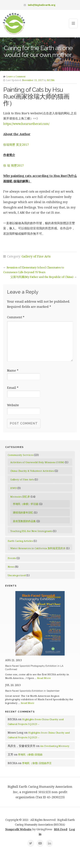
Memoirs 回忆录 (20, 496)
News (11, 566)
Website (13, 405)
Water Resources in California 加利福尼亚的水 (37, 548)
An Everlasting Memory (54, 746)
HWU (13, 488)
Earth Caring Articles (20, 540)
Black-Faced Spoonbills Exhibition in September (32, 690)
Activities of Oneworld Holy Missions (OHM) (37, 462)
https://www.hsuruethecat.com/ (26, 124)
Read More (44, 678)
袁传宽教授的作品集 (24, 521)
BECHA (50, 80)
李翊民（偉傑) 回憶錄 (30, 754)
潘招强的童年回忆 (23, 512)
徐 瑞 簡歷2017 (13, 165)
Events (12, 558)
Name (12, 370)
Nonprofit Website (18, 829)
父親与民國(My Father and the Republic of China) (41, 277)
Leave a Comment (16, 76)
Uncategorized (17, 575)
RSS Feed (60, 829)
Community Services (20, 455)
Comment (15, 317)
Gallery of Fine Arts (36, 256)
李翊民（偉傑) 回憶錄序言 (37, 763)
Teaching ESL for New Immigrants (31, 531)
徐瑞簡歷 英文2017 (16, 144)
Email (12, 388)
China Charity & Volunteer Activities (32, 470)
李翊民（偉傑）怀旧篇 (25, 504)
